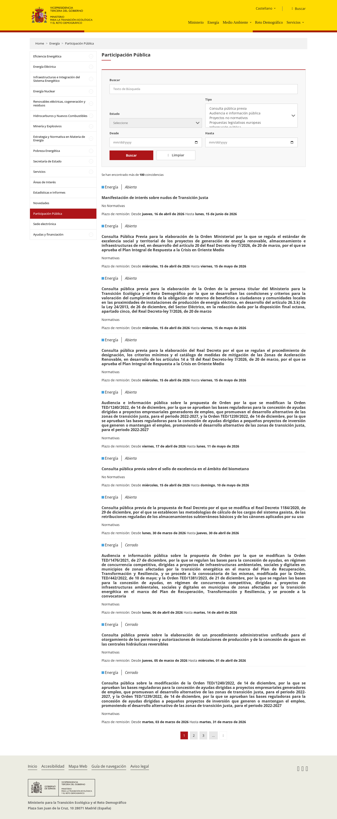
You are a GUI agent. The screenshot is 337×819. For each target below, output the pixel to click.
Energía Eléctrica (44, 66)
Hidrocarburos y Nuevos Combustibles (60, 116)
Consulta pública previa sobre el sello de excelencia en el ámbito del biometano (175, 468)
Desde (114, 133)
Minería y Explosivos (47, 126)
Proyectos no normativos (251, 118)
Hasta (209, 133)
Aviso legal (139, 766)
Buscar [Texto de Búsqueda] (115, 80)
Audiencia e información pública (251, 113)
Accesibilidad (52, 766)
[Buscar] (297, 8)
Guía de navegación (109, 766)
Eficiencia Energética (47, 56)
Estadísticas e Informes (49, 192)
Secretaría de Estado (47, 161)
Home (39, 43)
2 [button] (194, 735)
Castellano (264, 8)
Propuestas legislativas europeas (251, 122)
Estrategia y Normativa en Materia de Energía (59, 139)
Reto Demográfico (269, 22)
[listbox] (251, 116)
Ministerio (196, 22)
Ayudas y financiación (48, 234)
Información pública (251, 127)
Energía (213, 22)
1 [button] (184, 735)
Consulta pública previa (251, 108)
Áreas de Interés (44, 182)
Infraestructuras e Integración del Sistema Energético (56, 79)
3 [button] (203, 735)
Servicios (293, 22)
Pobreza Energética (46, 151)
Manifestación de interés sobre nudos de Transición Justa (155, 197)
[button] (251, 22)
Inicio (32, 766)
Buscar (131, 155)
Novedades (41, 203)
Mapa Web (78, 766)
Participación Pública (79, 43)
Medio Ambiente (235, 22)
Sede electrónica (44, 224)
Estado (115, 114)
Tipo (208, 99)
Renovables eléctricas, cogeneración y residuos (59, 103)
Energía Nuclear (44, 91)
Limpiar (177, 155)
